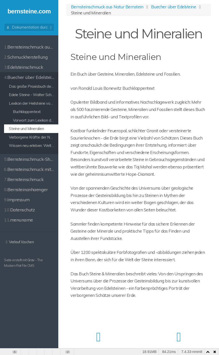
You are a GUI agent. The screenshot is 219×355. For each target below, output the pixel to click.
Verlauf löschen (19, 241)
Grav (30, 260)
